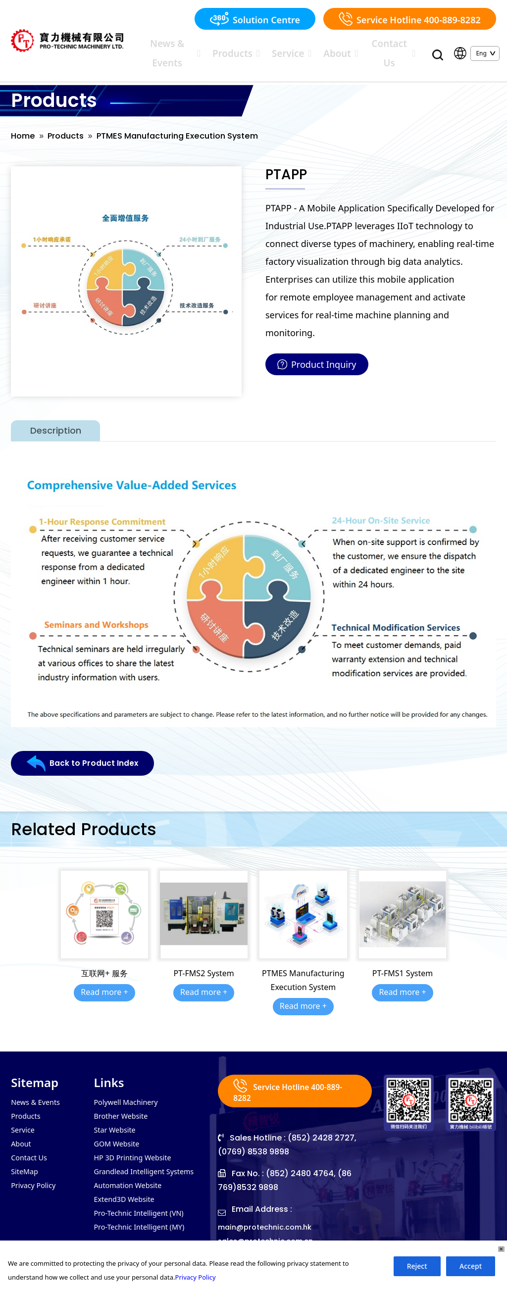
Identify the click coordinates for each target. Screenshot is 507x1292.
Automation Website (131, 1177)
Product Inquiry (316, 351)
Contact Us (391, 46)
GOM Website (119, 1133)
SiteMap (26, 1162)
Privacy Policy (36, 1177)
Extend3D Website (127, 1192)
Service (312, 46)
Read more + (104, 978)
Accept (470, 1266)
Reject (417, 1266)
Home (24, 122)
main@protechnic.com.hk (270, 1214)
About (349, 46)
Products (271, 46)
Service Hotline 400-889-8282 (410, 19)
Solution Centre (255, 19)
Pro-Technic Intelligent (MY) (144, 1222)
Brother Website (124, 1103)
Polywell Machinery (129, 1088)
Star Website (117, 1118)
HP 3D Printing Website (137, 1148)
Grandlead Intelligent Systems (149, 1162)
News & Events (218, 46)
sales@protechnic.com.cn (270, 1228)
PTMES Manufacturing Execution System (191, 122)
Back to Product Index (88, 750)
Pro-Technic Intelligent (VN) (144, 1207)
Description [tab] (55, 417)
